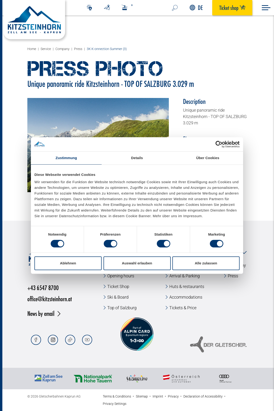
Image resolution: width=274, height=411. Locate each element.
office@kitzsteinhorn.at (49, 298)
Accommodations (185, 297)
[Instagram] (53, 340)
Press (233, 275)
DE (196, 7)
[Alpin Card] (137, 334)
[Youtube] (87, 340)
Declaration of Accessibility (203, 396)
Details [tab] (137, 158)
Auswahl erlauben (137, 263)
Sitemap (142, 396)
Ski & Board (118, 297)
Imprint (158, 396)
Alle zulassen (206, 263)
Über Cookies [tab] (207, 158)
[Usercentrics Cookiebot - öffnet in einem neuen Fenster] (219, 144)
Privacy (173, 396)
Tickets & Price (182, 307)
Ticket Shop (118, 286)
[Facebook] (36, 340)
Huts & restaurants (186, 286)
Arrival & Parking (184, 275)
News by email (40, 313)
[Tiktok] (70, 340)
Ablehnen (68, 263)
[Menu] (266, 7)
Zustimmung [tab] (66, 158)
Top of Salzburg (122, 307)
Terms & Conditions (117, 396)
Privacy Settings (114, 404)
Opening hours (120, 275)
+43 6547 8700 (43, 287)
